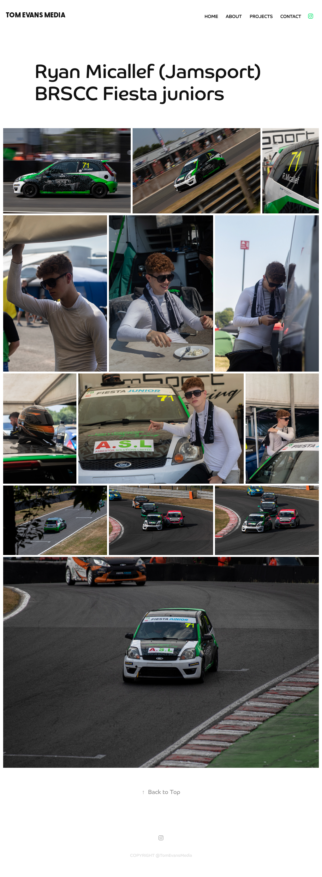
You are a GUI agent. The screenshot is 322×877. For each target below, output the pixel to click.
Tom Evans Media (35, 14)
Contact (290, 16)
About (234, 16)
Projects (261, 16)
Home (211, 16)
